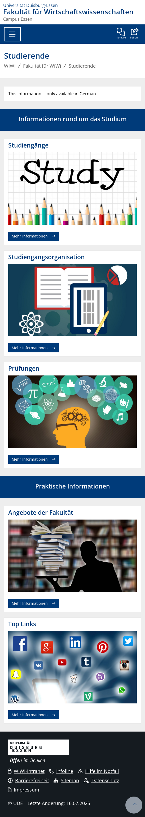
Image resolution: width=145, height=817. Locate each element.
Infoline (61, 771)
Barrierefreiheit (28, 780)
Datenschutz (101, 780)
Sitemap (66, 780)
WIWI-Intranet (26, 771)
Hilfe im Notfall (98, 771)
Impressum (23, 789)
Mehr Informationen (30, 236)
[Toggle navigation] (12, 34)
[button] (133, 34)
